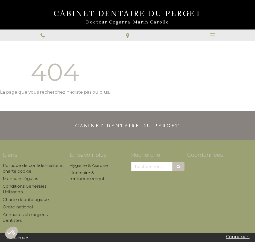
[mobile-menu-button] (212, 35)
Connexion (238, 236)
